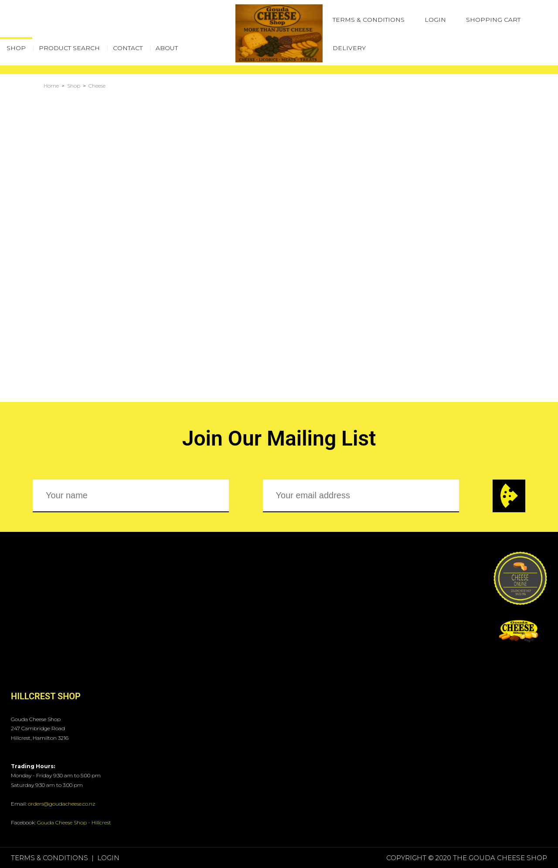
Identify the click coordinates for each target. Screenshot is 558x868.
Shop (73, 85)
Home (51, 85)
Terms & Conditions (369, 20)
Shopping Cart (493, 20)
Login (435, 20)
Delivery (349, 48)
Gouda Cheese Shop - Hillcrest (74, 822)
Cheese (96, 85)
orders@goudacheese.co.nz (61, 803)
